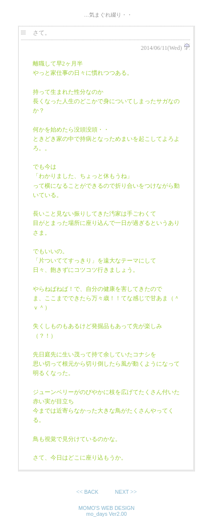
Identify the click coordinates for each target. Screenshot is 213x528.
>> (125, 491)
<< (88, 491)
